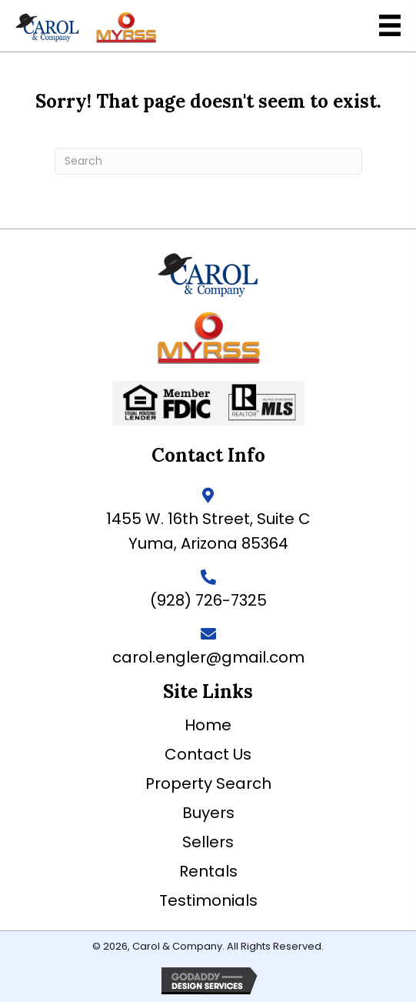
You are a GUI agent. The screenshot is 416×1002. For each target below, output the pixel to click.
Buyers (208, 812)
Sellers (208, 842)
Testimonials (208, 900)
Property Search (208, 783)
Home (208, 725)
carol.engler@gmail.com (208, 657)
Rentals (208, 871)
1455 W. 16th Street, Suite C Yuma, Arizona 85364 (208, 531)
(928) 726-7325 (208, 600)
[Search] (208, 161)
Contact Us (208, 754)
